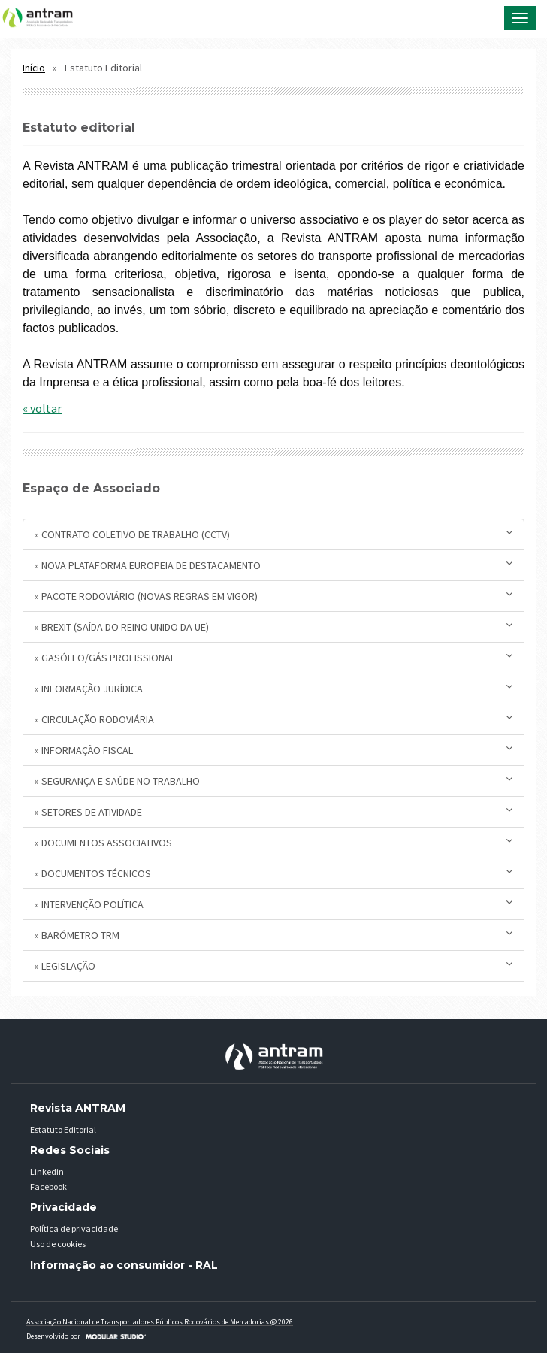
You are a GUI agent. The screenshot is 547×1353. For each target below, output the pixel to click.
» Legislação (273, 965)
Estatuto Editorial (63, 1129)
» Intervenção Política (273, 904)
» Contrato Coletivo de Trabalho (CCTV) (273, 534)
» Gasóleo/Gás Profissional (273, 657)
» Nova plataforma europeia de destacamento (273, 565)
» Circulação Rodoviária (273, 719)
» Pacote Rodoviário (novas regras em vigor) (273, 596)
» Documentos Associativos (273, 842)
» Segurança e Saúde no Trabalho (273, 780)
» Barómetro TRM (273, 935)
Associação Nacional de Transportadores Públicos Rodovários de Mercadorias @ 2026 (159, 1322)
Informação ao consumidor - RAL (124, 1265)
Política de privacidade (74, 1228)
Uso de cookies (58, 1243)
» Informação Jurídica (273, 688)
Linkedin (47, 1171)
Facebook (48, 1186)
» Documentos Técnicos (273, 873)
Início (34, 68)
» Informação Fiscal (273, 750)
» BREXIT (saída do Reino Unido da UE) (273, 626)
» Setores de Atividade (273, 811)
